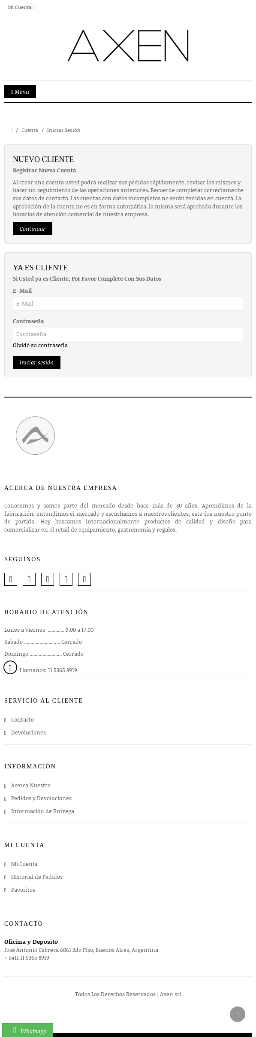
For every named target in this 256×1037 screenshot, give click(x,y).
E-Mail (22, 290)
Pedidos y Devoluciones (41, 798)
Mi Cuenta (24, 864)
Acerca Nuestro (31, 785)
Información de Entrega (42, 811)
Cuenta (29, 130)
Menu (20, 91)
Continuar (32, 228)
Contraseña (28, 321)
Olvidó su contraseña (40, 345)
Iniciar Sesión (64, 130)
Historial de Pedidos (37, 877)
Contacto (22, 719)
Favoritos (23, 889)
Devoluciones (28, 732)
